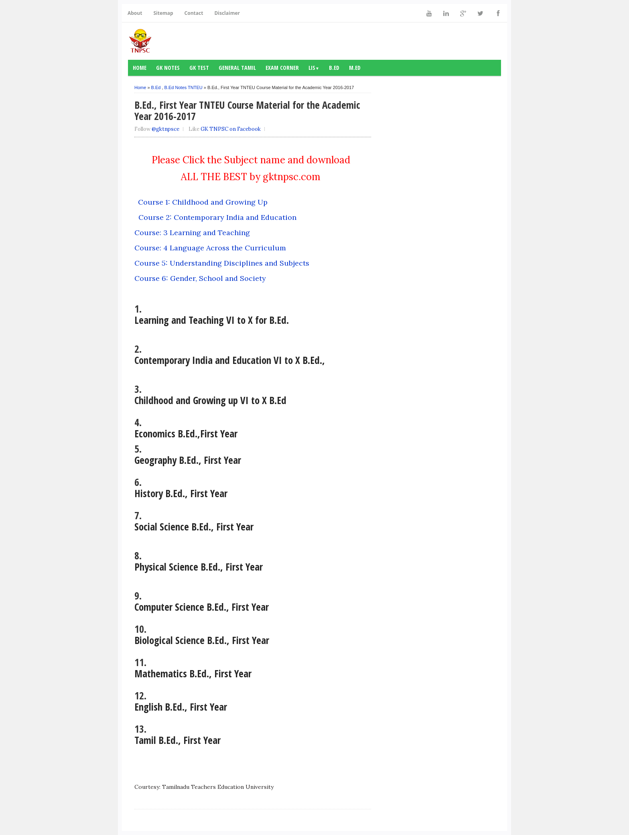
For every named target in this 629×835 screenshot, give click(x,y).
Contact (194, 13)
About (135, 13)
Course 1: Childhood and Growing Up (203, 202)
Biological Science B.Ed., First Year (203, 640)
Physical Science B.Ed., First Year (198, 566)
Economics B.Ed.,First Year (187, 433)
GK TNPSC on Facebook (231, 129)
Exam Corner (282, 67)
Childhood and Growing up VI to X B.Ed (210, 400)
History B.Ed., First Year (180, 493)
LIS (313, 67)
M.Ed (355, 67)
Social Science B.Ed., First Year (194, 526)
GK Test (199, 67)
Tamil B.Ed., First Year (177, 740)
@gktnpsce (165, 129)
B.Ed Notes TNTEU (183, 87)
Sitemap (163, 13)
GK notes (168, 67)
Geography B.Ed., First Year (189, 459)
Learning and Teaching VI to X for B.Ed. (211, 319)
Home (139, 67)
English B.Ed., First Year (180, 706)
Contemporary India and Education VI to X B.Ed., (229, 360)
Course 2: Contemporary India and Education (217, 217)
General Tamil (237, 67)
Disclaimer (227, 13)
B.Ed (334, 67)
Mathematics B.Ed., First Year (193, 673)
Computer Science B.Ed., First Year (201, 606)
